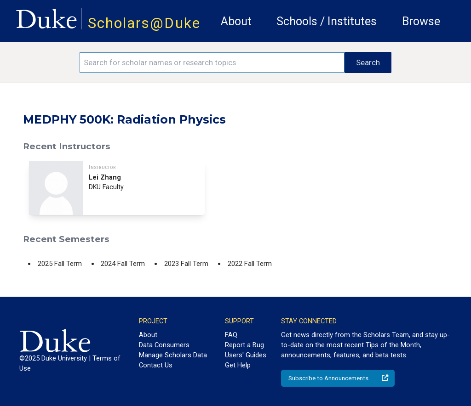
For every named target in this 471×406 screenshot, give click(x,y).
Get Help (238, 365)
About (236, 21)
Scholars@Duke (144, 23)
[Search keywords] (212, 62)
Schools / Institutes (326, 21)
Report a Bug (244, 345)
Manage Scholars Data (173, 355)
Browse (421, 21)
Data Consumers (164, 345)
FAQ (231, 335)
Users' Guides (245, 355)
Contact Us (155, 365)
